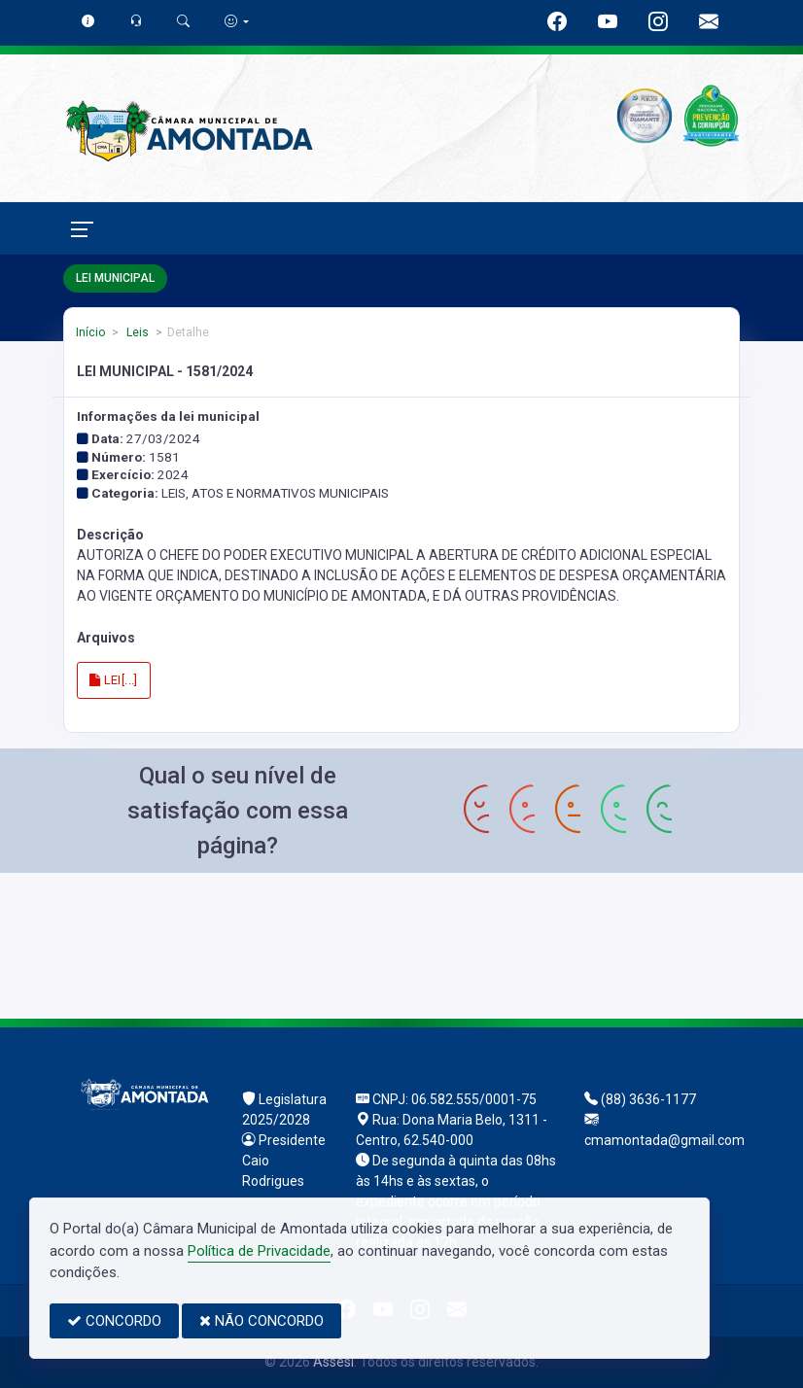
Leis (136, 332)
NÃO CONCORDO (261, 1321)
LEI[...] (113, 680)
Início (90, 332)
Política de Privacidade (259, 1251)
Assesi (333, 1362)
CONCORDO (114, 1321)
